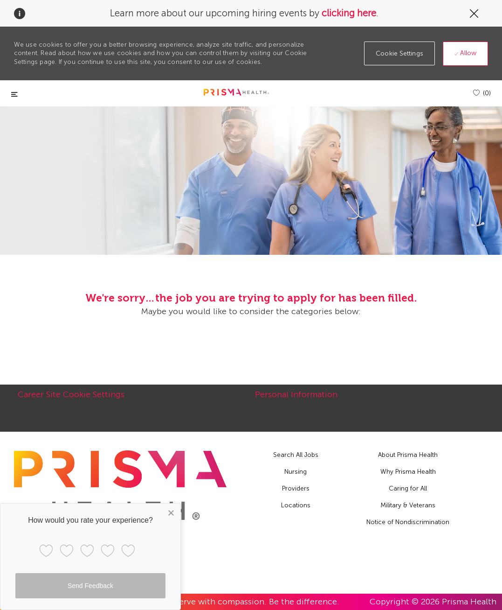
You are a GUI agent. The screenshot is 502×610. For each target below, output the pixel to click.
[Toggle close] (14, 94)
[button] (399, 53)
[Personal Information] (296, 399)
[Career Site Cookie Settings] (71, 399)
